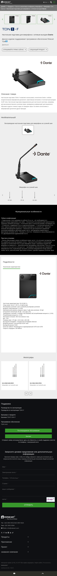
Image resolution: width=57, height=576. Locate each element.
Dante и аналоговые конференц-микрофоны (28, 6)
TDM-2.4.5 (4, 424)
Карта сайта (38, 562)
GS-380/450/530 (36, 383)
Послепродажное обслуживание (28, 430)
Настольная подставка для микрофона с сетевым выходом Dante (26, 8)
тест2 (11, 568)
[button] (2, 195)
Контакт (28, 436)
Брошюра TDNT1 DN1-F (8, 417)
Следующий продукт (38, 49)
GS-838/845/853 (8, 383)
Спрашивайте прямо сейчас (14, 49)
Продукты (11, 6)
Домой (3, 6)
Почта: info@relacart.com (10, 528)
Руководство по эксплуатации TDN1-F (12, 410)
